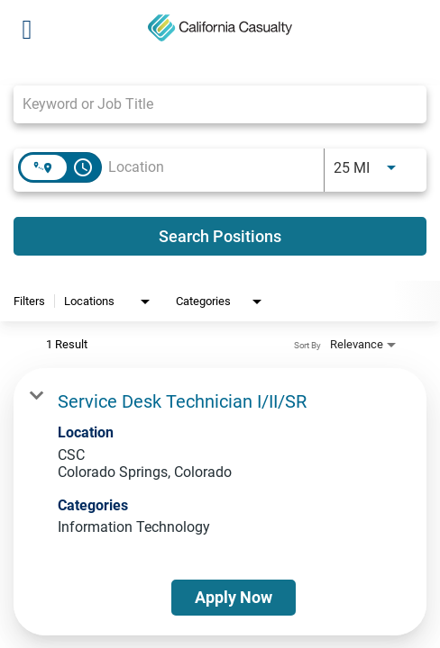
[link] (220, 501)
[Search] (220, 236)
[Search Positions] (220, 236)
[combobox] (211, 104)
